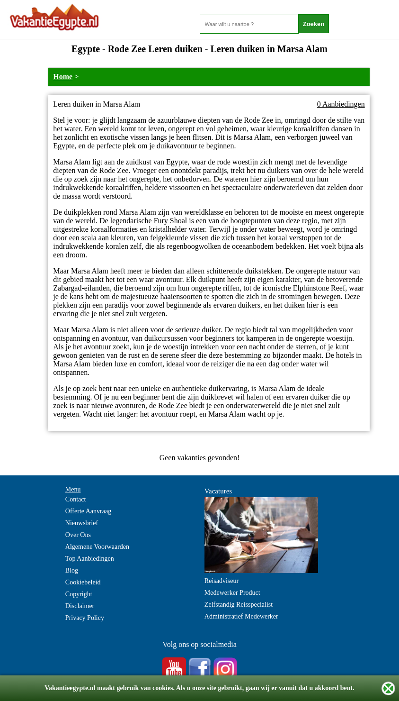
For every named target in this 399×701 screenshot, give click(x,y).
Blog (71, 570)
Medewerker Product (232, 592)
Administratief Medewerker (241, 616)
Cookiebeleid (83, 582)
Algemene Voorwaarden (97, 546)
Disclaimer (79, 606)
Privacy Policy (84, 617)
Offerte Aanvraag (88, 511)
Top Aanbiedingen (89, 558)
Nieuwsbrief (81, 523)
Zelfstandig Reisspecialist (238, 604)
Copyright (78, 594)
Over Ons (78, 534)
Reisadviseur (221, 580)
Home (62, 77)
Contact (75, 499)
